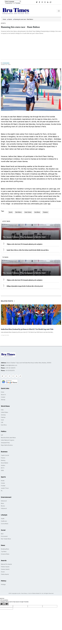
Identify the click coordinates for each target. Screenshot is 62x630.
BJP (2, 435)
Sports (10, 19)
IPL (2, 490)
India (2, 409)
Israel (2, 420)
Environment (4, 536)
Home (4, 19)
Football (3, 485)
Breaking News (5, 549)
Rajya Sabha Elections (7, 445)
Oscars (3, 571)
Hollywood (4, 508)
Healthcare (4, 521)
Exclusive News (5, 554)
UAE (2, 422)
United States (4, 412)
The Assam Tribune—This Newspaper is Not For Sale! (24, 237)
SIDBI (2, 470)
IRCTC (2, 468)
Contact (3, 397)
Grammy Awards (5, 569)
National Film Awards (6, 564)
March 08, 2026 (5, 335)
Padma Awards (5, 574)
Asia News (37, 212)
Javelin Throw (5, 488)
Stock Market (4, 463)
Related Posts (8, 301)
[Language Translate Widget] (13, 1)
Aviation (3, 465)
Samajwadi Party (5, 442)
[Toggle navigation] (59, 11)
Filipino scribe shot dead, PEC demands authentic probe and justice (24, 244)
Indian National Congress (7, 440)
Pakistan (3, 417)
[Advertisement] (31, 47)
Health (2, 518)
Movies (3, 506)
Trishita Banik (6, 63)
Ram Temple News (6, 539)
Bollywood (4, 501)
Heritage (3, 584)
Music (2, 503)
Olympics (45, 212)
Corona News (4, 523)
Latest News (6, 221)
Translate (16, 3)
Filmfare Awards (5, 566)
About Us (3, 394)
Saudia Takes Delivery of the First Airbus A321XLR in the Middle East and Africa (28, 250)
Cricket (3, 483)
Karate (2, 480)
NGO (2, 533)
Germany (3, 415)
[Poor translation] (5, 604)
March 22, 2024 (5, 64)
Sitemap (3, 399)
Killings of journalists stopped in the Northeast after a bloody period (25, 286)
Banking (3, 460)
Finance (3, 458)
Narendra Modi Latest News (8, 437)
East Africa (4, 425)
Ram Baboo (18, 212)
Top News (5, 257)
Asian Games (28, 212)
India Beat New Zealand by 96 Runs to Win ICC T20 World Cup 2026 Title (27, 329)
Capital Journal (5, 455)
